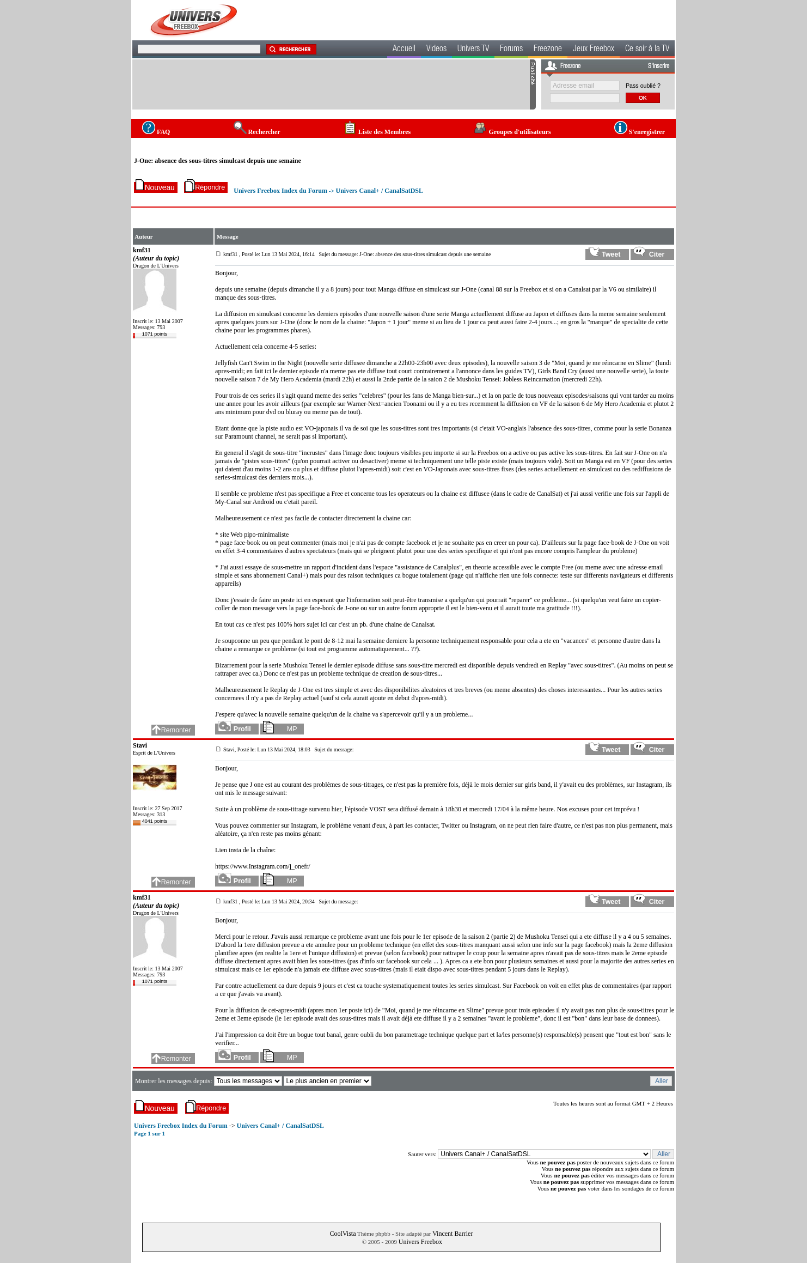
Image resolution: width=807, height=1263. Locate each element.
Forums (511, 49)
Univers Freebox (420, 1242)
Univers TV (473, 49)
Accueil (404, 49)
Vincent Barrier (452, 1233)
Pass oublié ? (643, 85)
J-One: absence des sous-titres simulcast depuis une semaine (217, 161)
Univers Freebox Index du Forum (280, 191)
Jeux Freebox (593, 49)
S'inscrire (658, 66)
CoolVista (343, 1233)
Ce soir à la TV (647, 49)
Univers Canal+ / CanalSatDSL (379, 191)
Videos (436, 49)
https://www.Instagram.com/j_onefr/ (262, 866)
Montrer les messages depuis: (174, 1081)
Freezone (548, 49)
